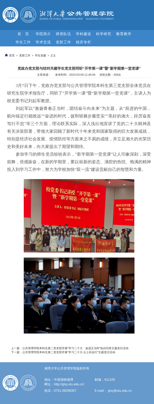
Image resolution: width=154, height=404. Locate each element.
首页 (12, 55)
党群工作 (63, 42)
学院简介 (43, 34)
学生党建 (40, 55)
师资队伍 (63, 34)
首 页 (23, 34)
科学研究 (103, 34)
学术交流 (43, 42)
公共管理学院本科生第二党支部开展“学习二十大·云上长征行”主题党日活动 (68, 352)
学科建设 (83, 34)
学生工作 (23, 42)
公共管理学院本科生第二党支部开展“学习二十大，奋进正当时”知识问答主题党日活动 (75, 348)
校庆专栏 (83, 42)
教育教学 (123, 34)
